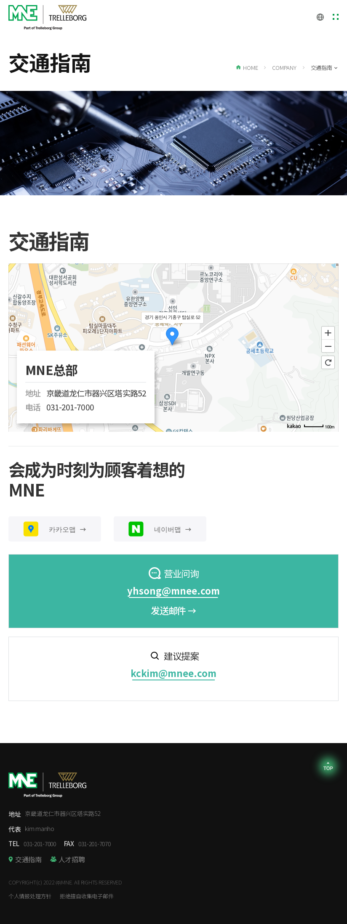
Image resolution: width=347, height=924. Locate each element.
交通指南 (28, 859)
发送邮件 (173, 610)
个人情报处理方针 (29, 896)
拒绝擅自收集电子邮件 (86, 896)
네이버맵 (160, 528)
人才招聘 (72, 859)
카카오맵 (54, 528)
